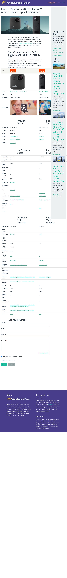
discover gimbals (57, 55)
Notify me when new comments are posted (11, 356)
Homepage (3, 334)
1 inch (40, 234)
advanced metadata (14, 305)
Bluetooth (17, 196)
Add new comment (57, 110)
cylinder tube (42, 193)
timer (33, 282)
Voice (13, 196)
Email (2, 328)
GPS (11, 204)
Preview (11, 364)
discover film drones (58, 53)
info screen (41, 136)
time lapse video (28, 277)
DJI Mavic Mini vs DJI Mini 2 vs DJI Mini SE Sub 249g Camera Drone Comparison (59, 130)
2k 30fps (41, 265)
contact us (51, 404)
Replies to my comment (9, 361)
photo (18, 277)
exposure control (23, 282)
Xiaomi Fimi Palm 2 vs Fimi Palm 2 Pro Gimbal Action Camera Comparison (59, 173)
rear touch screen (14, 136)
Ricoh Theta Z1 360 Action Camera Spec (48, 92)
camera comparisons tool (25, 44)
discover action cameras (57, 49)
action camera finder (18, 3)
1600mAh (12, 182)
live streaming (13, 277)
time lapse (22, 277)
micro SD (12, 139)
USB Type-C (17, 139)
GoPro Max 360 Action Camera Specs (18, 92)
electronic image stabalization (17, 200)
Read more (55, 109)
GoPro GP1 (12, 190)
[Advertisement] (25, 377)
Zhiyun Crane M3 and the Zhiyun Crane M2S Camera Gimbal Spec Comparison (59, 83)
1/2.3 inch (12, 234)
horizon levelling (31, 305)
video (34, 277)
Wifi (11, 196)
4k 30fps (45, 265)
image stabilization (14, 306)
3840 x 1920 (41, 260)
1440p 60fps (19, 265)
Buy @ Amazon (13, 70)
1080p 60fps (13, 265)
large (40, 208)
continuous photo (14, 282)
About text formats (43, 353)
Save (4, 364)
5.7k (11, 256)
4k (39, 256)
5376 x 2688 (13, 260)
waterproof (13, 143)
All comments (6, 359)
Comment (3, 341)
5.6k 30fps (24, 265)
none (11, 314)
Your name (3, 322)
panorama (29, 282)
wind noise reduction (23, 306)
